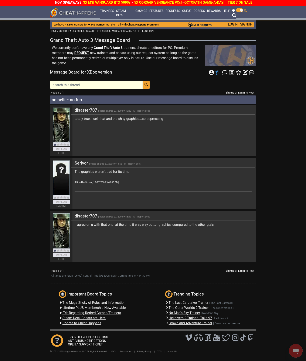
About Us (172, 351)
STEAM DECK (121, 13)
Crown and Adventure (227, 323)
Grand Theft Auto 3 (108, 48)
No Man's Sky (210, 313)
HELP (226, 11)
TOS (159, 351)
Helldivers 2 (221, 318)
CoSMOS (141, 11)
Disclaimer (125, 351)
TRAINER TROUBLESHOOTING (88, 337)
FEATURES (156, 11)
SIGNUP (246, 24)
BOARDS (199, 11)
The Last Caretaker (222, 302)
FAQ (113, 351)
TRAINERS (107, 11)
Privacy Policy (144, 351)
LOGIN (233, 24)
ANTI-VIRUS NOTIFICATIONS (87, 341)
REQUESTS (173, 11)
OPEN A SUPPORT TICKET (85, 344)
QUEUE (186, 11)
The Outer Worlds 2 (222, 308)
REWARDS (214, 11)
